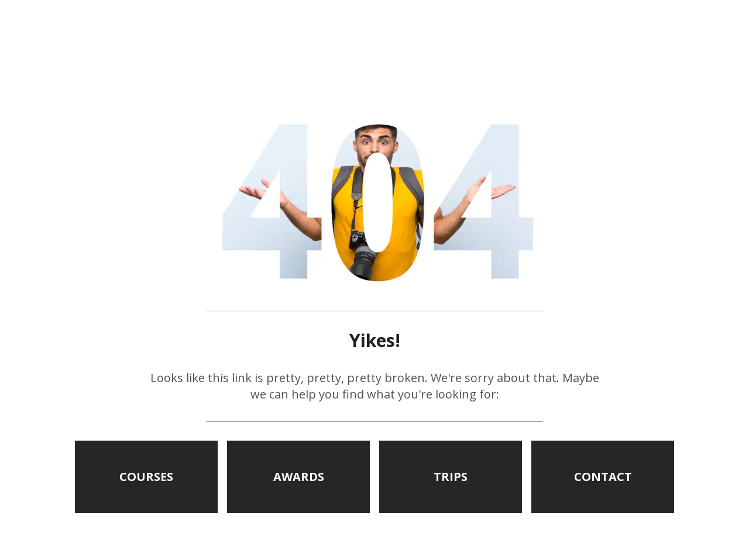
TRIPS (451, 477)
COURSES (146, 477)
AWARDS (298, 477)
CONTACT (603, 477)
